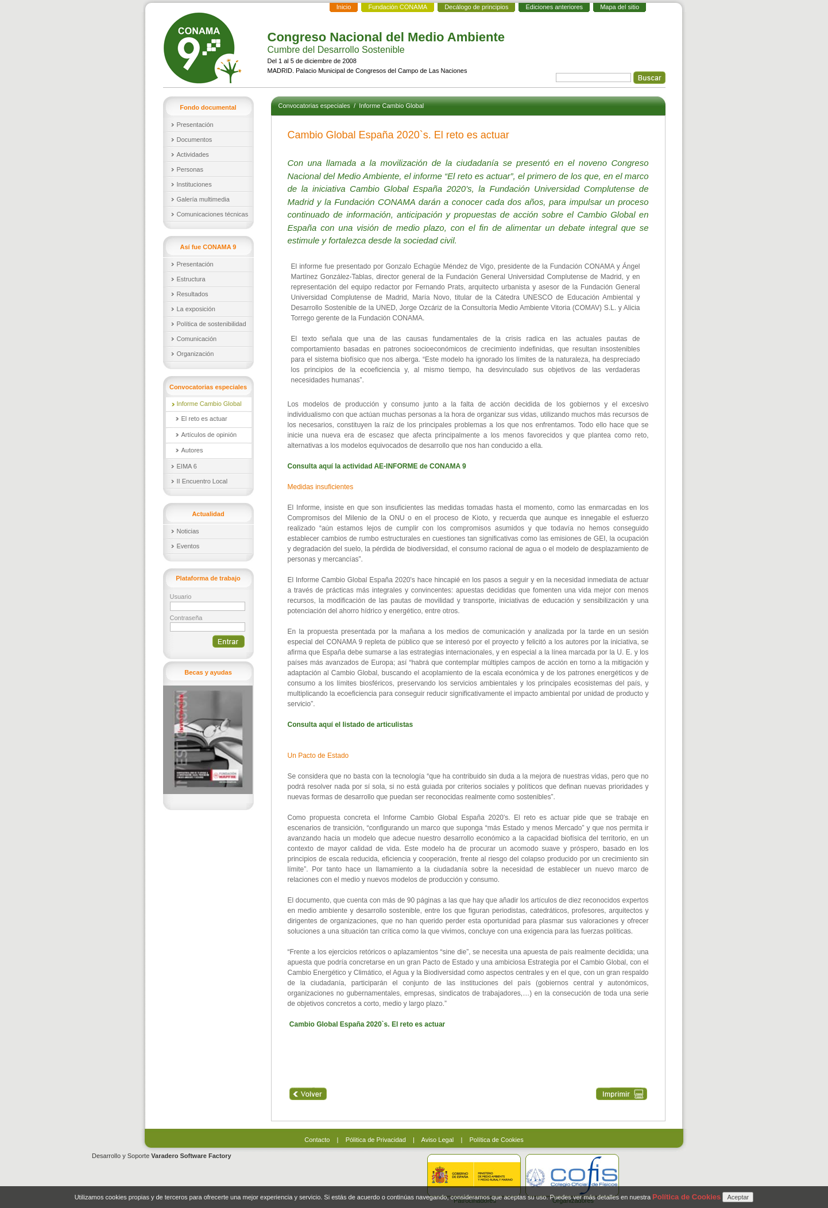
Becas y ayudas (208, 672)
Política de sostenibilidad (211, 323)
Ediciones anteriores (554, 6)
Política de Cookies (497, 1139)
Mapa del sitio (619, 6)
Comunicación (197, 338)
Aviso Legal (437, 1139)
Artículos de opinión (209, 434)
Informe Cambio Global (209, 403)
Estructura (191, 279)
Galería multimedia (203, 199)
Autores (192, 450)
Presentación (195, 124)
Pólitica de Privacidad (376, 1139)
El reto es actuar (204, 418)
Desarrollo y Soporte (161, 1155)
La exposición (196, 308)
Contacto (317, 1139)
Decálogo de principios (476, 6)
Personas (190, 169)
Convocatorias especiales (315, 105)
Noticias (188, 531)
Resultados (192, 294)
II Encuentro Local (202, 481)
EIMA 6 (187, 466)
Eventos (188, 546)
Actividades (193, 154)
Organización (195, 353)
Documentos (194, 139)
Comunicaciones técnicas (213, 214)
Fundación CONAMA (397, 6)
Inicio (343, 6)
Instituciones (194, 184)
